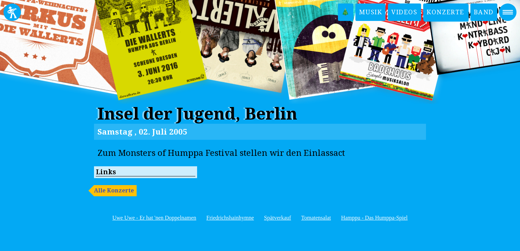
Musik (370, 12)
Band (484, 12)
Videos (404, 12)
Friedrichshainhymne (230, 218)
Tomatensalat (316, 218)
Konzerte (445, 12)
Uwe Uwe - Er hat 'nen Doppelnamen (154, 218)
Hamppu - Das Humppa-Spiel (374, 218)
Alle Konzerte (114, 190)
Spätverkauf (277, 218)
